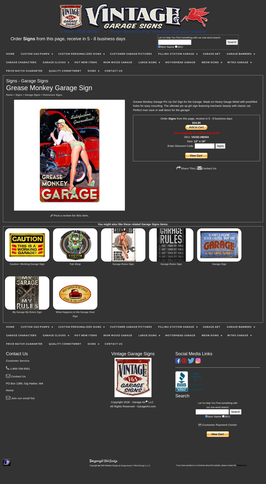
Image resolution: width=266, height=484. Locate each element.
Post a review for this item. (69, 215)
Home (10, 390)
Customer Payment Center (217, 424)
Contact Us (206, 168)
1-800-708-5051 (18, 368)
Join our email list (20, 398)
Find (178, 37)
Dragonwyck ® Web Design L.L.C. (136, 466)
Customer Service (18, 360)
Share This (185, 168)
